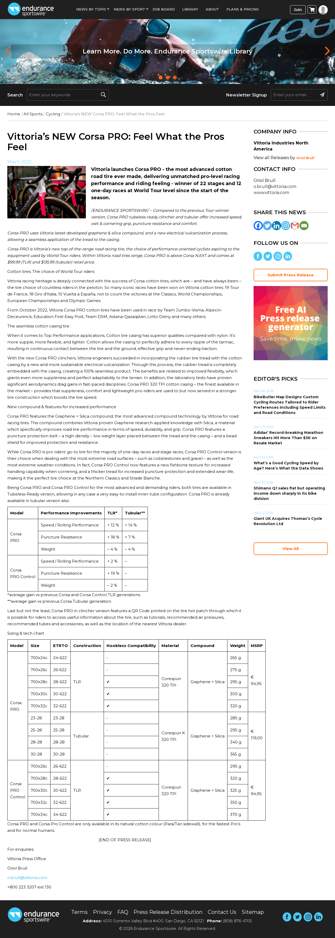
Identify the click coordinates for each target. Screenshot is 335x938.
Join (298, 9)
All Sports (33, 113)
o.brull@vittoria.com (27, 877)
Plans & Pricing (242, 9)
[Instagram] (285, 225)
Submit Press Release (290, 274)
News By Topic (91, 9)
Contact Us (222, 912)
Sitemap (253, 912)
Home (13, 113)
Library (190, 9)
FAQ (122, 912)
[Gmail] (294, 225)
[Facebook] (258, 225)
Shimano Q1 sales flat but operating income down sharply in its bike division (289, 493)
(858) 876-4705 (237, 920)
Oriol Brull (305, 158)
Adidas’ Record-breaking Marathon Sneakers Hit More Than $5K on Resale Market (288, 437)
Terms (79, 912)
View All (290, 548)
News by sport (129, 9)
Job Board (164, 9)
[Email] (304, 225)
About (212, 9)
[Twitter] (267, 225)
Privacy (102, 912)
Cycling (53, 113)
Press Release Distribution (168, 912)
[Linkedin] (276, 225)
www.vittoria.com (271, 192)
